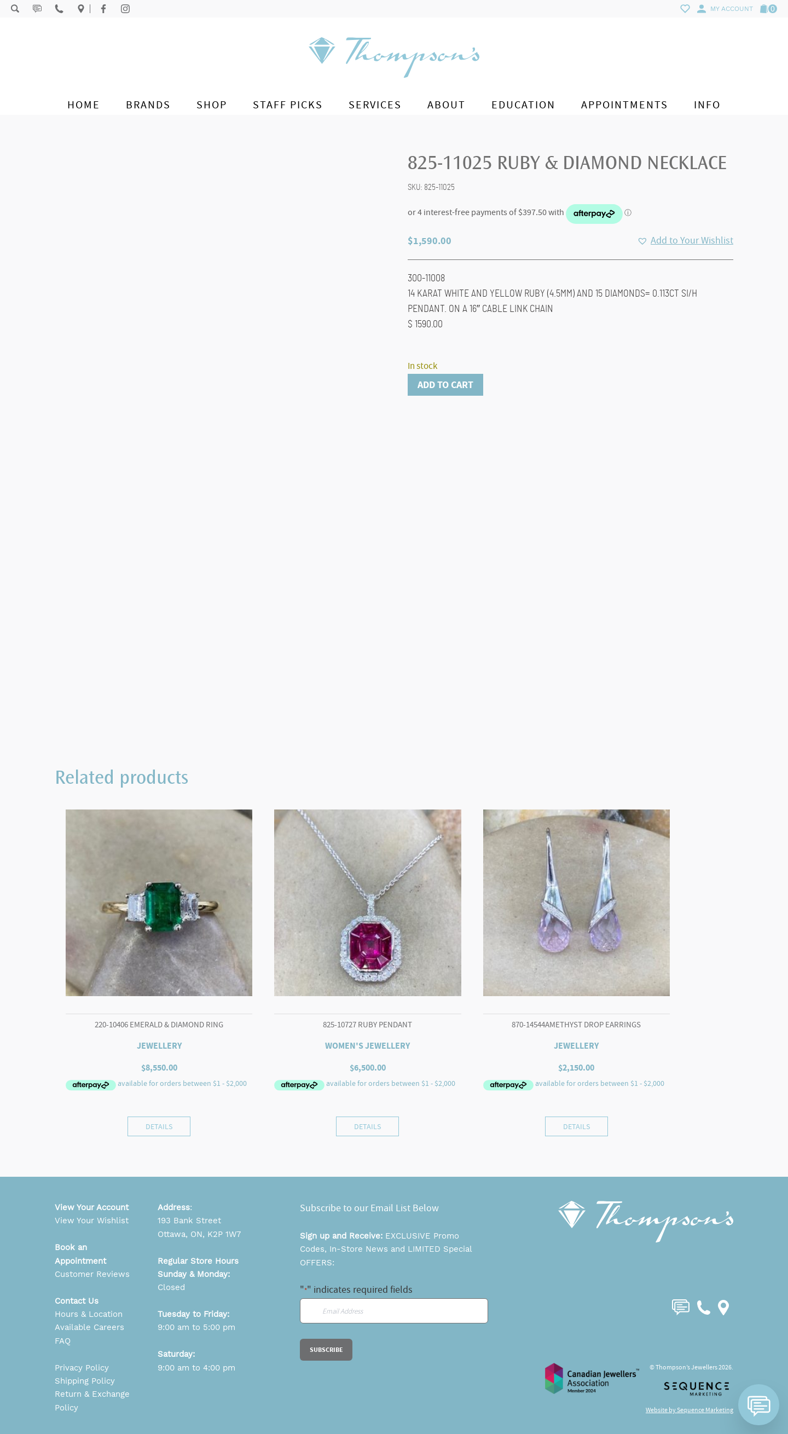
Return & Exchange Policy (92, 1400)
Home (83, 105)
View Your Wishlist (92, 1220)
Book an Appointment (80, 1253)
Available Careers (89, 1327)
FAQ (63, 1341)
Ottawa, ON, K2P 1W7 (199, 1234)
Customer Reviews (92, 1274)
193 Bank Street (189, 1220)
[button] (685, 240)
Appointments (624, 105)
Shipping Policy (85, 1381)
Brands (148, 105)
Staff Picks (288, 105)
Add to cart (445, 384)
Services (375, 105)
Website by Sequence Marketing (689, 1410)
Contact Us (77, 1301)
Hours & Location (89, 1314)
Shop (211, 105)
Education (523, 105)
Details (159, 1126)
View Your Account (92, 1207)
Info (707, 105)
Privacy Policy (82, 1368)
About (446, 105)
